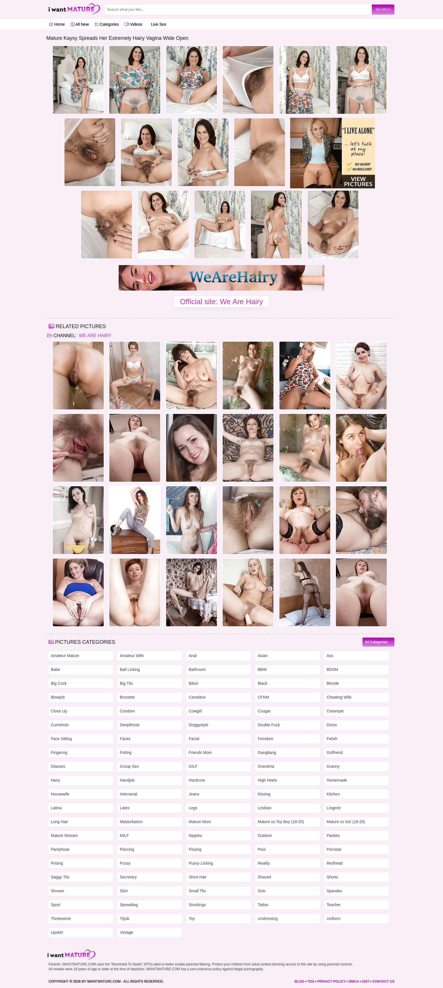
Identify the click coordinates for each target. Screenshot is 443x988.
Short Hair (198, 877)
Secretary (128, 877)
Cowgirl (195, 711)
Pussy (125, 863)
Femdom (265, 738)
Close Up (59, 711)
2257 (366, 981)
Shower (57, 891)
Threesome (61, 918)
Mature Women (64, 835)
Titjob (124, 918)
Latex (124, 808)
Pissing (195, 849)
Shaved (264, 877)
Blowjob (58, 697)
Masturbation (131, 821)
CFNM (263, 697)
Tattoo (263, 904)
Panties (333, 835)
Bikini (193, 683)
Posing (57, 863)
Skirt (124, 891)
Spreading (129, 904)
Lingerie (334, 808)
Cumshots (60, 725)
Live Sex (157, 24)
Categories (107, 24)
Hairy (55, 780)
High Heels (267, 780)
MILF (124, 835)
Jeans (194, 794)
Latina (56, 808)
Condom (127, 711)
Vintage (126, 932)
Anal (193, 655)
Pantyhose (60, 849)
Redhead (335, 863)
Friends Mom (200, 752)
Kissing (264, 794)
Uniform (333, 918)
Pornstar (334, 849)
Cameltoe (197, 697)
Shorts (332, 877)
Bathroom (197, 669)
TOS (310, 981)
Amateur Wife (132, 655)
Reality (264, 863)
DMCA (354, 981)
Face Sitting (61, 738)
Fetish (332, 738)
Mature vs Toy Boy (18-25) (281, 821)
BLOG (299, 981)
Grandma (266, 766)
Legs (193, 808)
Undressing (268, 918)
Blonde (333, 683)
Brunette (127, 697)
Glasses (58, 766)
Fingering (59, 752)
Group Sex (129, 766)
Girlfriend (335, 752)
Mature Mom (200, 821)
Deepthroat (129, 725)
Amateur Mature (65, 655)
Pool (262, 849)
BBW (262, 669)
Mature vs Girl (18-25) (346, 821)
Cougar (264, 711)
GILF (193, 766)
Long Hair (59, 821)
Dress (332, 725)
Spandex (334, 891)
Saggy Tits (60, 877)
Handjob (127, 780)
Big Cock (59, 683)
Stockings (197, 904)
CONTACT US (383, 981)
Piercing (127, 849)
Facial (194, 738)
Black (262, 683)
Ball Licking (130, 669)
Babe (55, 669)
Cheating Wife (339, 697)
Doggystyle (198, 725)
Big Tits (126, 683)
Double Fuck (269, 725)
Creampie (335, 711)
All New (80, 24)
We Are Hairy (95, 335)
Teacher (334, 904)
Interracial (128, 794)
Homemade (337, 780)
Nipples (195, 835)
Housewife (60, 794)
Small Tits (197, 891)
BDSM (332, 669)
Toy (192, 918)
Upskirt (57, 932)
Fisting (125, 752)
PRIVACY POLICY (331, 981)
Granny (333, 766)
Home (57, 24)
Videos (133, 24)
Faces (125, 738)
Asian (263, 655)
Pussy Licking (201, 863)
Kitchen (333, 794)
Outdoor (265, 835)
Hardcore (197, 780)
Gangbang (267, 752)
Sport (55, 904)
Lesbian (265, 808)
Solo (262, 891)
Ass (330, 655)
